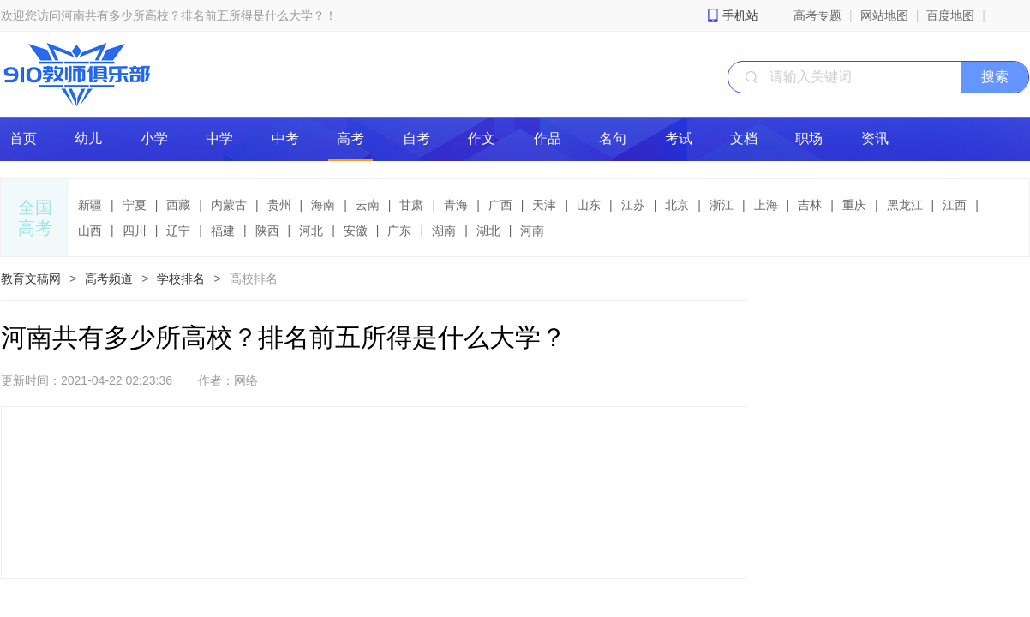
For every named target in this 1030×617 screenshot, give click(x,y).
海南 (323, 205)
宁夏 (135, 205)
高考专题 (817, 15)
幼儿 (88, 138)
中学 (219, 138)
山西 (90, 230)
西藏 (178, 205)
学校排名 (181, 278)
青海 (456, 205)
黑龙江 (905, 205)
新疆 (90, 205)
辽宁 (178, 230)
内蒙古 (229, 205)
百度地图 (950, 15)
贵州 (279, 205)
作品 (547, 138)
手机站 (740, 15)
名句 (612, 138)
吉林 (810, 205)
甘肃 (411, 205)
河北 (311, 230)
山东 (589, 205)
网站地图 (884, 15)
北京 (677, 205)
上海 (766, 205)
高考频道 (109, 278)
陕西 (267, 230)
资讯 (875, 138)
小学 (154, 138)
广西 (500, 205)
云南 (368, 205)
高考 (350, 138)
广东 (399, 230)
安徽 (356, 230)
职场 (809, 138)
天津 (544, 205)
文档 (744, 138)
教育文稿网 (31, 278)
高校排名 (254, 278)
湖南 (444, 230)
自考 (416, 138)
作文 (481, 138)
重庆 (854, 205)
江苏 (633, 205)
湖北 (488, 230)
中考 (285, 138)
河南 (532, 230)
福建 (223, 230)
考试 (678, 138)
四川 (135, 230)
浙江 (722, 205)
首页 (23, 138)
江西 (955, 205)
